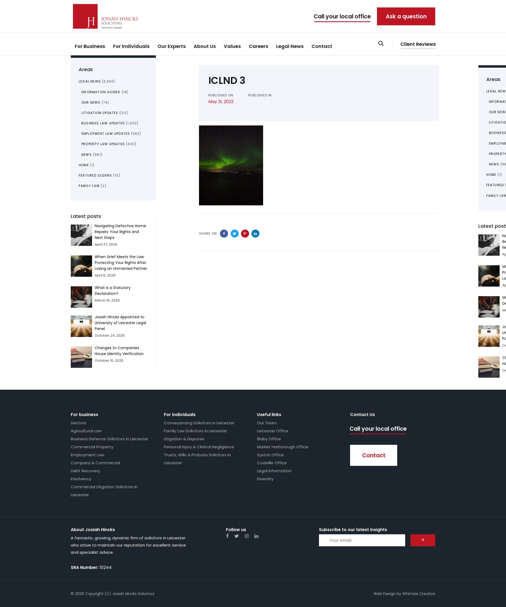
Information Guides (101, 92)
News (86, 154)
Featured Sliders (95, 175)
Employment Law (87, 455)
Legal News (90, 81)
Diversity (265, 479)
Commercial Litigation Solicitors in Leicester (104, 491)
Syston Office (270, 455)
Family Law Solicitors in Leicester (195, 431)
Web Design (385, 593)
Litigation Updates (99, 113)
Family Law (89, 186)
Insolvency (81, 479)
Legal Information (274, 471)
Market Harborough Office (282, 447)
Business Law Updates (103, 123)
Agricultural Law (86, 431)
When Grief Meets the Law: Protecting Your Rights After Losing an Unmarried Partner (121, 262)
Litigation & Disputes (184, 439)
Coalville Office (272, 463)
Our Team (267, 423)
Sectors (78, 423)
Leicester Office (272, 431)
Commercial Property (92, 447)
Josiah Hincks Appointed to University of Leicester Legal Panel (120, 322)
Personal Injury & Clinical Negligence (199, 447)
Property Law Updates (103, 144)
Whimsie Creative (418, 593)
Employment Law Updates (105, 133)
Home (84, 165)
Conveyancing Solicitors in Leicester (199, 423)
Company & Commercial (95, 463)
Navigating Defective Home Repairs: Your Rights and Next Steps (120, 231)
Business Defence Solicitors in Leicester (109, 439)
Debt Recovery (85, 471)
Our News (91, 102)
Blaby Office (269, 439)
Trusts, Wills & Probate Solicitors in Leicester (197, 459)
